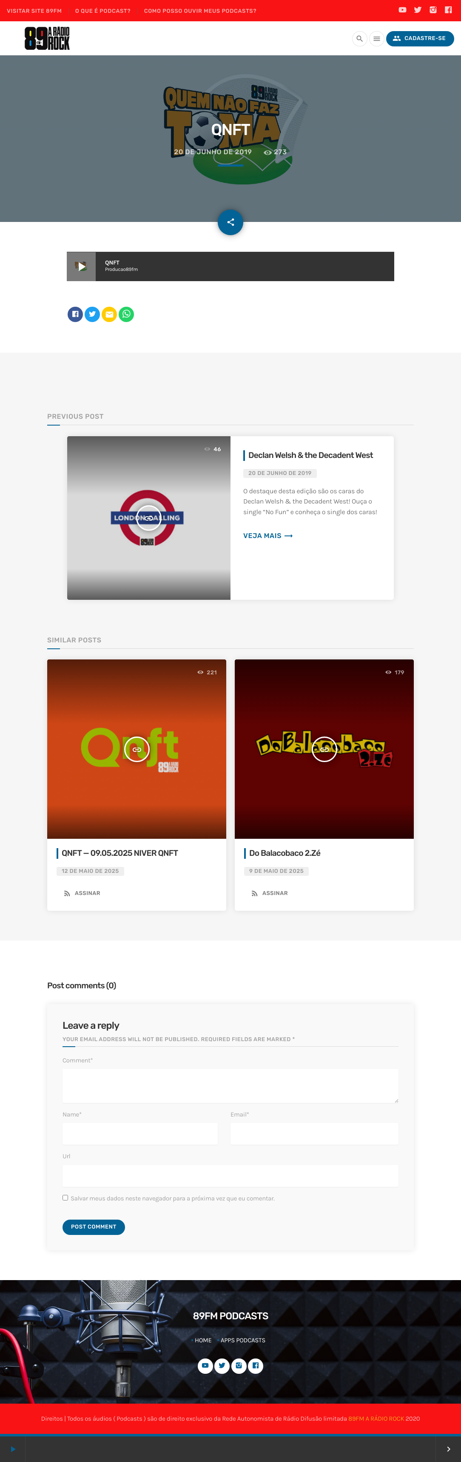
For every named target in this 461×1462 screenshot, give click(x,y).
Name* (72, 1114)
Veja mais (268, 536)
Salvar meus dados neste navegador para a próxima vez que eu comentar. (173, 1198)
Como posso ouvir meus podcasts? (200, 11)
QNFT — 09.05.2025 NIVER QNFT (120, 853)
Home (203, 1340)
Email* (239, 1114)
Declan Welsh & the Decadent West (310, 455)
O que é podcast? (103, 11)
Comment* (78, 1060)
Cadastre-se (419, 38)
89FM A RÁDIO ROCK (376, 1418)
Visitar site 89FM (34, 11)
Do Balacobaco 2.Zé (284, 853)
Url (66, 1156)
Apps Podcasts (243, 1340)
